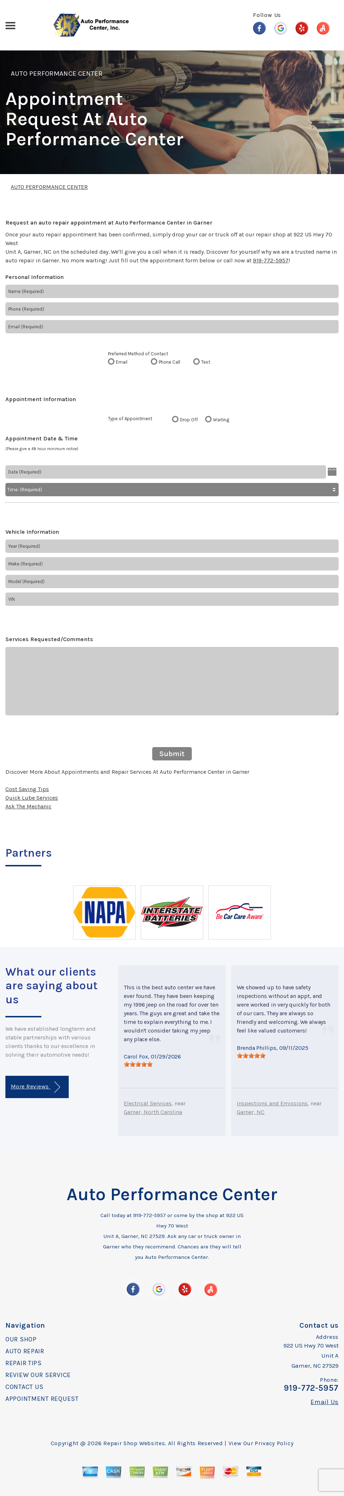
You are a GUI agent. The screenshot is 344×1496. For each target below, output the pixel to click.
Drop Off (189, 419)
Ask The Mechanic (28, 806)
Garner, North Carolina (153, 1112)
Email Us (325, 1402)
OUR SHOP (21, 1339)
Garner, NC (250, 1112)
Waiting (221, 419)
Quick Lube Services (31, 797)
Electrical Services (148, 1103)
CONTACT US (24, 1387)
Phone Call (169, 362)
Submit (172, 754)
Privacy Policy (274, 1443)
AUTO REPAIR (24, 1351)
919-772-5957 (271, 260)
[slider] (138, 1064)
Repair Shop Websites (134, 1443)
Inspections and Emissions (272, 1103)
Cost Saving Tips (27, 789)
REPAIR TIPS (23, 1363)
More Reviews (35, 1087)
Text (205, 362)
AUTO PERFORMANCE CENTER (57, 73)
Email (121, 362)
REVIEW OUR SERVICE (38, 1375)
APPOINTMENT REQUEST (42, 1399)
